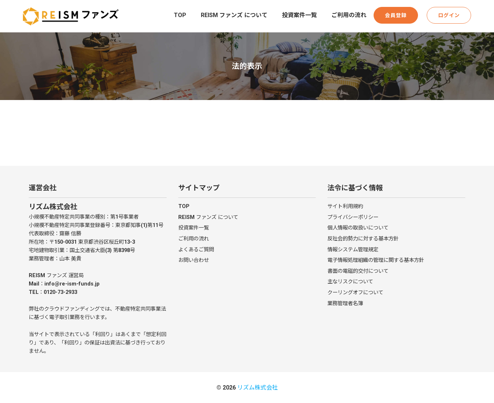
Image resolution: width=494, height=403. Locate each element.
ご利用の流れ (348, 15)
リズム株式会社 (257, 387)
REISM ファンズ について (234, 15)
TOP (180, 15)
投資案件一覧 (299, 15)
